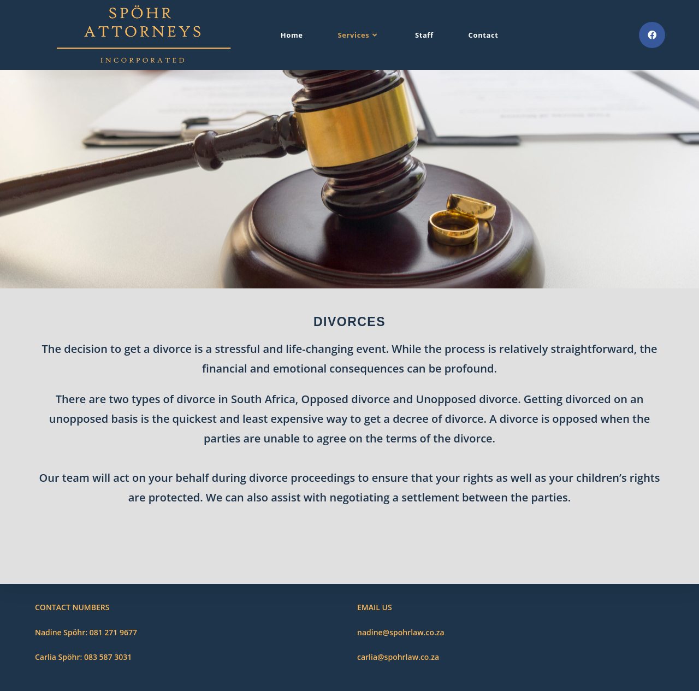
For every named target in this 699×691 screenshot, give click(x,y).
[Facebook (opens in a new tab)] (652, 35)
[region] (349, 179)
